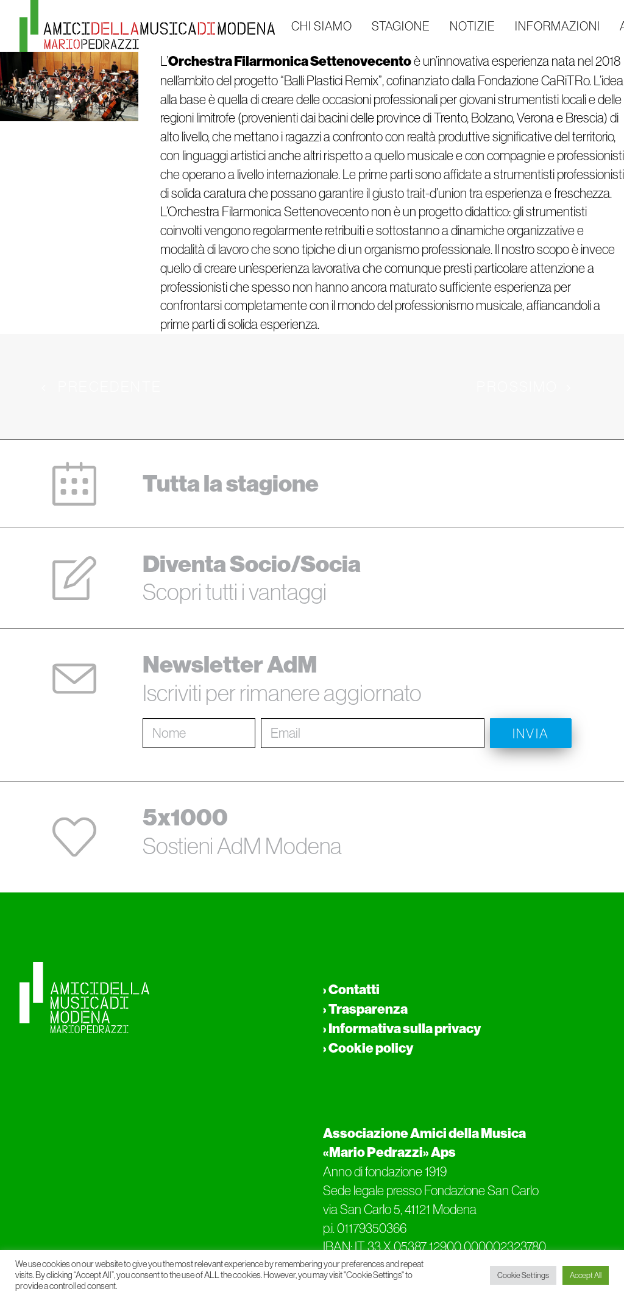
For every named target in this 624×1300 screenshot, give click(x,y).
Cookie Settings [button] (523, 1275)
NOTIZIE (472, 26)
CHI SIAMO (321, 26)
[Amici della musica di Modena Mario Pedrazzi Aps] (147, 26)
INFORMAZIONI (557, 26)
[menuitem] (322, 26)
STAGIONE (401, 26)
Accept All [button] (585, 1275)
